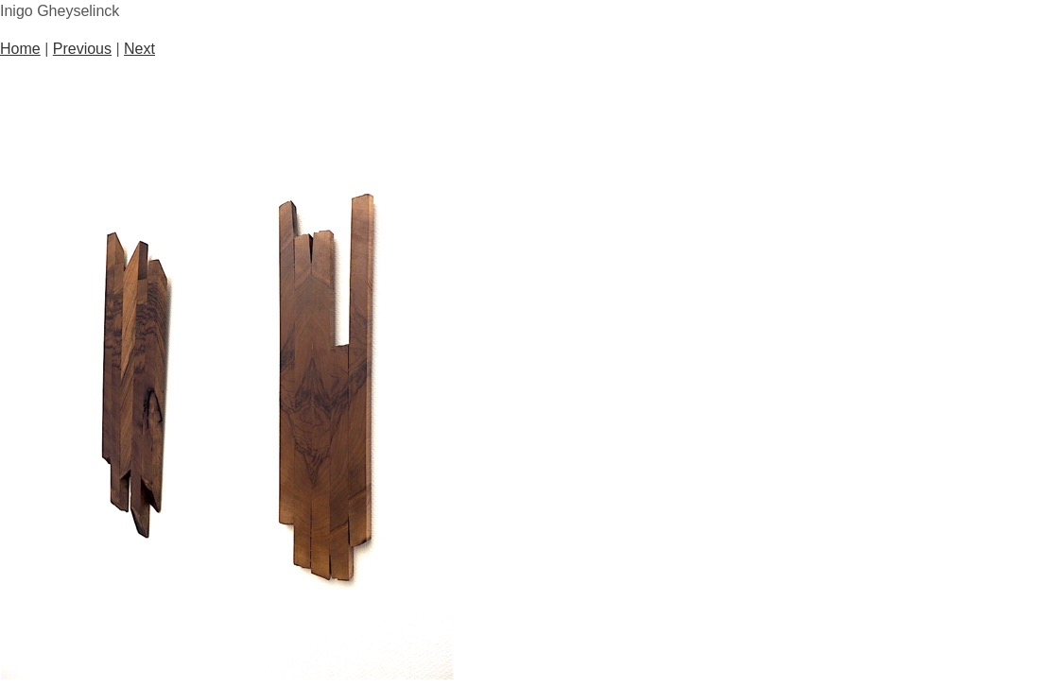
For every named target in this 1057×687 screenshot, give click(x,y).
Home (20, 49)
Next (139, 49)
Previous (82, 49)
